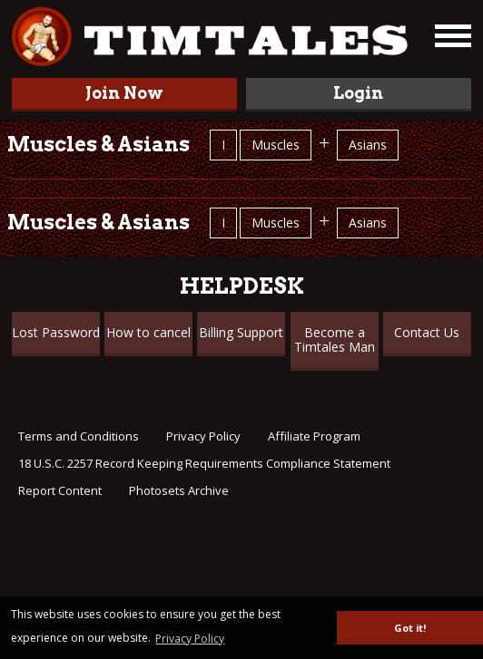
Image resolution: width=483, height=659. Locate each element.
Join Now (124, 92)
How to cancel (148, 332)
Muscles (275, 144)
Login (358, 92)
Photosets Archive (179, 490)
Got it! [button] (410, 628)
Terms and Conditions (78, 436)
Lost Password (56, 332)
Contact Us (426, 332)
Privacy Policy (203, 436)
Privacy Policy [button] (189, 638)
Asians (368, 144)
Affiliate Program (314, 436)
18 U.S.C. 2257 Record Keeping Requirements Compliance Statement (204, 463)
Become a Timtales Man (334, 339)
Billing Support (241, 332)
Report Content (60, 490)
